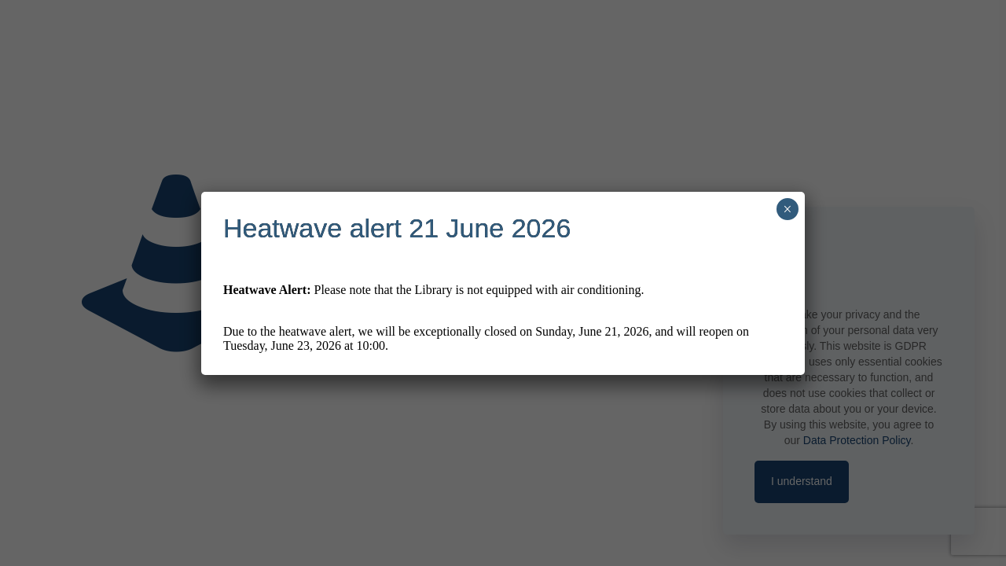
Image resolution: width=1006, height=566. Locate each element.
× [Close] (787, 209)
